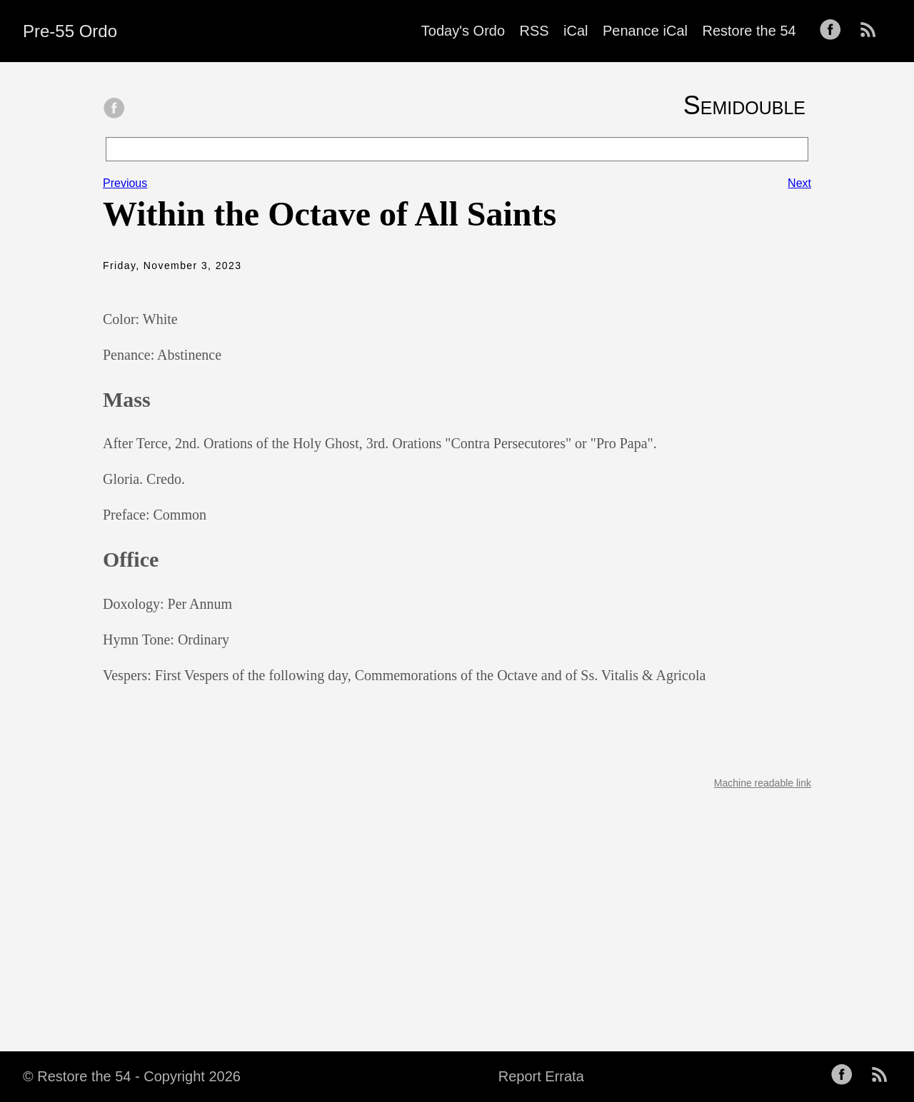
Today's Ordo (463, 31)
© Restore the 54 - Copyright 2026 (132, 1076)
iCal (575, 31)
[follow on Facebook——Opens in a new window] (834, 31)
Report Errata (541, 1076)
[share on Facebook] (114, 109)
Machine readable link (762, 783)
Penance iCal (645, 31)
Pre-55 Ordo (70, 31)
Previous (125, 183)
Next (799, 183)
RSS (534, 31)
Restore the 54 (748, 31)
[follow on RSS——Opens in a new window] (872, 31)
